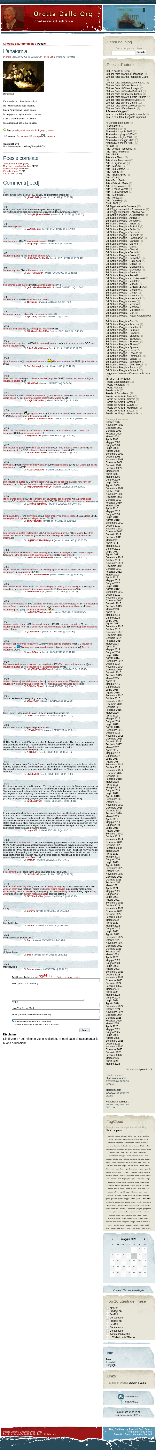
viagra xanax (35, 413)
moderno (146, 1185)
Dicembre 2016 (114, 738)
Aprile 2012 (112, 577)
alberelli (124, 1136)
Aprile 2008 (112, 439)
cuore (141, 1156)
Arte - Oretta (112, 171)
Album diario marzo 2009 (119, 143)
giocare (135, 1169)
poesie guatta (123, 1205)
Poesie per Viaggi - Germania (122, 413)
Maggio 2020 (113, 856)
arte (141, 1139)
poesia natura (130, 1202)
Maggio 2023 (113, 960)
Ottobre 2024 (113, 1009)
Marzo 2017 (112, 747)
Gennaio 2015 (113, 672)
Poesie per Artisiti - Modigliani (122, 407)
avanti (137, 1143)
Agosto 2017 (112, 761)
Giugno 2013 (113, 617)
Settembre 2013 (114, 626)
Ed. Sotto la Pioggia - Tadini (121, 350)
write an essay (10, 889)
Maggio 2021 (113, 891)
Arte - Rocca (112, 197)
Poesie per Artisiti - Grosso (120, 402)
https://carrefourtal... (117, 1078)
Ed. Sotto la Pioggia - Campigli (122, 240)
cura (146, 1156)
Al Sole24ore (113, 125)
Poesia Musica (114, 387)
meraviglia (125, 1185)
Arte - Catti (111, 177)
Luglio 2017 (112, 758)
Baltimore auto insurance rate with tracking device (28, 664)
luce (138, 1179)
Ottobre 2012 (113, 594)
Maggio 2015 (113, 684)
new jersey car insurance (58, 499)
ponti (107, 1209)
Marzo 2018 (112, 781)
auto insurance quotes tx (15, 343)
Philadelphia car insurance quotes (75, 501)
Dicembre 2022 (114, 945)
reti (137, 1212)
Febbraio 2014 (114, 640)
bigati (142, 1146)
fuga (117, 1169)
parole (146, 1192)
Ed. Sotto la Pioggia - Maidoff (122, 281)
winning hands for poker (15, 518)
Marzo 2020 (112, 850)
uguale (116, 1225)
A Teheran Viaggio (116, 111)
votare (148, 1228)
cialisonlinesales (51, 666)
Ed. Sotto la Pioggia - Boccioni (122, 232)
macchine (111, 1182)
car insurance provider (58, 533)
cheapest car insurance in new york (20, 643)
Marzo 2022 (112, 920)
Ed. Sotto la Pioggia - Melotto (122, 304)
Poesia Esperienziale (117, 381)
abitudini (111, 1136)
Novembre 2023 (114, 977)
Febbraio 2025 (114, 1020)
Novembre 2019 (114, 839)
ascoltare (111, 1143)
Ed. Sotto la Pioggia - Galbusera (123, 261)
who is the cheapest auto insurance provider (31, 555)
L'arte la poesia (10, 171)
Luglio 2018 (112, 793)
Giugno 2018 (113, 790)
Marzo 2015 (112, 678)
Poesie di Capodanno (117, 393)
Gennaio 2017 (113, 741)
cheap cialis (43, 501)
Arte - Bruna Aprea (116, 174)
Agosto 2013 (112, 623)
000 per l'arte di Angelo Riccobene (124, 74)
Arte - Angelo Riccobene (119, 148)
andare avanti (128, 1139)
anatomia (25, 130)
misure (138, 1185)
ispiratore (130, 1175)
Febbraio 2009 (114, 468)
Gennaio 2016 (113, 707)
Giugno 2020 (113, 859)
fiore (115, 1166)
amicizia (146, 1136)
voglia (138, 1228)
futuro (122, 1169)
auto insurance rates (46, 285)
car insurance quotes (39, 430)
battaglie (125, 1146)
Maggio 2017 (113, 753)
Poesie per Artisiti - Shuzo (120, 410)
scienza (112, 1215)
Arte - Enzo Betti (115, 180)
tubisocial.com (113, 1089)
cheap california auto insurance (26, 416)
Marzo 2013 (112, 609)
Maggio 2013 (113, 615)
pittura (133, 1199)
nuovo (110, 1192)
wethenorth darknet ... (118, 1101)
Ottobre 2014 (113, 663)
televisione (117, 1222)
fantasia (134, 1162)
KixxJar (114, 1307)
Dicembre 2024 (114, 1014)
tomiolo (139, 1222)
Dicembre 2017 (114, 773)
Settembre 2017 (114, 764)
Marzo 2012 (112, 574)
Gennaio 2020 (113, 845)
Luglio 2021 (112, 896)
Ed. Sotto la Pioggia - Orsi (120, 321)
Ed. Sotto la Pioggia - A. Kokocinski (125, 215)
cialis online (51, 516)
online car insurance (76, 378)
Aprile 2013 (112, 612)
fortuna (130, 1166)
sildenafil (34, 626)
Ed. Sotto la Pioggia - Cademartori (124, 238)
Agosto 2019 (112, 830)
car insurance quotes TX (15, 603)
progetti (139, 1209)
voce (128, 1228)
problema (123, 1209)
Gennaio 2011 (113, 534)
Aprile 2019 (112, 819)
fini (111, 1166)
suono (146, 1218)
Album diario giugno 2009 (120, 134)
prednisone (36, 499)
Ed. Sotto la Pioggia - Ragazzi (122, 367)
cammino (136, 1149)
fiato (149, 1162)
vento (142, 1225)
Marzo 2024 (112, 989)
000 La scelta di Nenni (118, 71)
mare (137, 1182)
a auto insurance (20, 589)
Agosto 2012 (112, 589)
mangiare (130, 1182)
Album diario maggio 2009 (120, 140)
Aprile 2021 (112, 888)
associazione (129, 1143)
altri (135, 1136)
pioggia (126, 1199)
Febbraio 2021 (114, 882)
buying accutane (11, 516)
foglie (124, 1166)
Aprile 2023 (112, 957)
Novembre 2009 (114, 494)
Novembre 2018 (114, 804)
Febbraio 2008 (114, 433)
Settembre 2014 (114, 661)
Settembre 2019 (114, 833)
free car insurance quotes (16, 285)
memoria (111, 1185)
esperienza (121, 1162)
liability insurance (29, 569)
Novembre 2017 (114, 770)
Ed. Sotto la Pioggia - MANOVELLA (125, 286)
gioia (141, 1169)
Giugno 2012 (113, 583)
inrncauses (20, 842)
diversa (141, 1159)
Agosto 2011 (112, 554)
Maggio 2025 (113, 1029)
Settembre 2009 (114, 488)
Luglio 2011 (112, 551)
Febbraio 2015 (114, 675)
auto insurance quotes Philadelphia (20, 533)
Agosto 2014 (112, 658)
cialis (76, 681)
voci (133, 1228)
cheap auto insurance (35, 361)
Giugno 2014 (113, 652)
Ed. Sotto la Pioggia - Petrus (121, 330)
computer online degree (15, 624)
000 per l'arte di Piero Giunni (121, 102)
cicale (112, 1152)
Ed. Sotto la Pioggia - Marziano (123, 289)
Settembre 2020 (114, 868)
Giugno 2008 (113, 445)
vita (118, 1228)
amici (140, 1136)
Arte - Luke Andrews (117, 192)
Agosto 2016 (112, 727)
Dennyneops (116, 1327)
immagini (126, 1172)
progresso (147, 1209)
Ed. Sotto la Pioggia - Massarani (123, 298)
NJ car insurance (69, 647)
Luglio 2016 (112, 724)
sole (134, 1215)
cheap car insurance (42, 328)
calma (148, 1146)
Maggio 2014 (113, 649)
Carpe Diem (9, 173)
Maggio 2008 (113, 442)
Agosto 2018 (112, 796)
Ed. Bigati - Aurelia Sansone (121, 206)
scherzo (147, 1212)
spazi (139, 1215)
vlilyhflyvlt (17, 226)
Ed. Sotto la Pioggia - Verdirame (123, 361)
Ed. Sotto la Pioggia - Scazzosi (122, 341)
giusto (108, 1172)
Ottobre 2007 (113, 422)
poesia (16, 130)
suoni (141, 1218)
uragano (129, 1225)
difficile (115, 1159)
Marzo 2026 (112, 1058)
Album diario (112, 128)
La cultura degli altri (13, 168)
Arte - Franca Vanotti (117, 189)
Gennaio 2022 (113, 914)
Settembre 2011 (114, 557)
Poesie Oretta (10, 1431)
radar (126, 1212)
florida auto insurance (47, 343)
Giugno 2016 (113, 721)
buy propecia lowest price (72, 447)
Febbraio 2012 (114, 571)
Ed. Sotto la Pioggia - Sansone (122, 335)
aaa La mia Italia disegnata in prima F (126, 117)
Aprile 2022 (112, 922)
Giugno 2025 (113, 1032)
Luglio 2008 (112, 448)
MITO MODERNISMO (118, 379)
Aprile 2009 (112, 474)
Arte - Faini (112, 154)
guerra (114, 1172)
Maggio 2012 (113, 580)
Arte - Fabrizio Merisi (117, 183)
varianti (135, 1225)
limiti (119, 1179)
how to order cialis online (15, 586)
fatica (144, 1162)
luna (142, 1179)
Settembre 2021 (114, 902)
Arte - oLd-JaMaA (115, 169)
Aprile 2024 (112, 991)
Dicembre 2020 (114, 876)
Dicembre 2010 (114, 531)
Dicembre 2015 (114, 704)
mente (117, 1185)
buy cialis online (24, 501)
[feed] (33, 183)
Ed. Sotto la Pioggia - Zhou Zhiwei (124, 364)
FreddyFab (116, 1311)
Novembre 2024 (114, 1012)
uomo (122, 1225)
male (124, 1182)
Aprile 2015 (112, 681)
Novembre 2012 (114, 597)
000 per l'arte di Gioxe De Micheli (124, 94)
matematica (144, 1182)
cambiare (120, 1149)
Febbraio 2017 (114, 744)
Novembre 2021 (114, 908)
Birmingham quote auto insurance (38, 647)
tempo (133, 1222)
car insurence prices (70, 624)
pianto (120, 1199)
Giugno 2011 (113, 548)
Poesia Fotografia (115, 384)
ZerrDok (114, 1314)
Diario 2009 (112, 203)
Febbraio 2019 (114, 813)
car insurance (31, 270)
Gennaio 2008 (113, 430)
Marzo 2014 (112, 643)
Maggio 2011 (113, 545)
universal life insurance (14, 328)
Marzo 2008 (112, 436)
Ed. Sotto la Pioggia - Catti (120, 246)
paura (125, 1195)
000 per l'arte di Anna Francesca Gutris (127, 76)
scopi (118, 1215)
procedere (131, 1209)
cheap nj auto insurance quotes (61, 569)
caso (149, 1149)
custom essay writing (22, 886)
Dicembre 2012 (114, 600)
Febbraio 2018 (114, 779)
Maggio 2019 (113, 822)
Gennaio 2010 (113, 499)
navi (139, 1189)
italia (137, 1175)
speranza (111, 1218)
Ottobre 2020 (113, 871)
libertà (148, 1175)
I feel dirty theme (143, 1431)
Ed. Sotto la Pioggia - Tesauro (122, 353)
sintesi (50, 130)
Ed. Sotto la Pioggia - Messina (122, 307)
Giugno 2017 (113, 755)
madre (118, 1182)
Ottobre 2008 (113, 456)
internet (115, 1175)
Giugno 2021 (113, 894)
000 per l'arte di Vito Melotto (121, 108)
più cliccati (146, 1069)
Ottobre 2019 (113, 836)
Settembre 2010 (114, 522)
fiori (119, 1166)
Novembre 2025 (114, 1046)
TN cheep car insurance (71, 664)
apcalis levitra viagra (13, 413)
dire (120, 1159)
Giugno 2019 (113, 825)
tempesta (126, 1222)
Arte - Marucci (113, 166)
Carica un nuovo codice (68, 977)
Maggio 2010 (113, 511)
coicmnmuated (13, 872)
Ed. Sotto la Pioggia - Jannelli (122, 275)
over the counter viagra (33, 464)
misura (132, 1185)
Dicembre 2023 (114, 980)
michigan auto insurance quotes (64, 684)
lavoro (142, 1175)
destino (109, 1159)
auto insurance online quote (49, 535)
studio (34, 130)
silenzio (129, 1215)
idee (119, 1172)
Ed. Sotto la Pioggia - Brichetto (122, 235)
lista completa (114, 1130)
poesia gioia (119, 1202)
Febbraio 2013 (114, 606)
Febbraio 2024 (114, 986)
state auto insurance (37, 241)
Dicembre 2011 (114, 566)
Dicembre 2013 (114, 635)
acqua (117, 1136)
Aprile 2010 (112, 508)
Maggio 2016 (113, 718)
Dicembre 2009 (114, 497)
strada (129, 1218)
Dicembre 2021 (114, 911)
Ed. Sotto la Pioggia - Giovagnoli (123, 269)
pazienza (131, 1195)
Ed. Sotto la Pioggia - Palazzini (122, 324)
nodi (143, 1189)
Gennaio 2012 (113, 568)
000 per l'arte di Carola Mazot (122, 85)
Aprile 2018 (112, 784)
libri (108, 1179)
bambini (117, 1146)
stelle (118, 1218)
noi (148, 1189)
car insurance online (59, 395)
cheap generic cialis (64, 482)
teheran (109, 1222)
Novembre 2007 (114, 425)
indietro (108, 1175)
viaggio (113, 1228)
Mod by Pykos (128, 1429)
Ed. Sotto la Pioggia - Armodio (122, 220)
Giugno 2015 (113, 686)
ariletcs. (46, 727)
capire (143, 1149)
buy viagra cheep (67, 589)
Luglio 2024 (112, 1000)
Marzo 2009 (112, 471)
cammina (128, 1149)
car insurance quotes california (35, 398)
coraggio (122, 1156)
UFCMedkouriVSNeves (122, 1337)
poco (138, 1199)
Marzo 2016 (112, 712)
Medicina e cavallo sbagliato (17, 166)
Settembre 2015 (114, 695)
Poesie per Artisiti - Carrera (120, 399)
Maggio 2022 (113, 925)
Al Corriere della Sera (117, 122)
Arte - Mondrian (114, 194)
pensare (139, 1195)
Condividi (48, 136)
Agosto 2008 (112, 450)
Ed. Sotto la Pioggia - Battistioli (122, 226)
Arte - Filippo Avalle (116, 186)
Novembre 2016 (114, 735)
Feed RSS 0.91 (129, 1396)
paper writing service (54, 889)
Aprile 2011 (112, 543)
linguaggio (126, 1179)
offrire (116, 1192)
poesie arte (147, 1202)
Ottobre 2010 (113, 525)
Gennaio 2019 (113, 810)
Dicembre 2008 (114, 462)
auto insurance (10, 241)
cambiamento (111, 1149)
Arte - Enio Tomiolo (116, 151)
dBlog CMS (114, 1429)
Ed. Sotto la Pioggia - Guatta (121, 272)
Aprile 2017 (112, 750)
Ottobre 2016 (113, 732)
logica (133, 1179)
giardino (129, 1169)
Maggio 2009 (113, 476)
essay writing (54, 886)
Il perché (110, 1362)
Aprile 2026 (112, 1060)
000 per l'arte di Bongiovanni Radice (125, 82)
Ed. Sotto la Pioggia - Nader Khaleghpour (128, 315)
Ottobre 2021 (113, 905)
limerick (113, 1179)
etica (128, 1162)
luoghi (148, 1179)
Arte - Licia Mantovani (118, 160)
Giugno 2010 (113, 514)
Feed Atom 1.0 (128, 1401)
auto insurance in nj (35, 606)
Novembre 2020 (114, 873)
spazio (145, 1215)
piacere (114, 1199)
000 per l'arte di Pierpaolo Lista (123, 105)
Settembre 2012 (114, 591)
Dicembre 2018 (114, 807)
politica (147, 1205)
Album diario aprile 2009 (119, 131)
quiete (114, 1212)
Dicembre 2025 (114, 1049)
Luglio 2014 (112, 655)
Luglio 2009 (112, 482)
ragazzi (132, 1212)
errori (114, 1162)
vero (107, 1228)
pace (140, 1192)
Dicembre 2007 (114, 427)
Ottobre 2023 (113, 974)
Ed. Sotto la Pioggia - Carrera (122, 243)
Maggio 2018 (113, 787)
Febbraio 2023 (114, 951)
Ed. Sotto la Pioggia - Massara (122, 295)
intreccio (123, 1175)
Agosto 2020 (112, 865)
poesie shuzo (134, 1205)
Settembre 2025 (114, 1040)
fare (139, 1162)
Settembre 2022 (114, 937)
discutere (133, 1159)
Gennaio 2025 (113, 1017)
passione (118, 1195)
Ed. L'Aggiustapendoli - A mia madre (125, 209)
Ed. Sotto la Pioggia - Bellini (121, 229)
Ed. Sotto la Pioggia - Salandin (122, 370)
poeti (141, 1205)
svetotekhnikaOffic (120, 1334)
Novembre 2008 (114, 459)
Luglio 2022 (112, 931)
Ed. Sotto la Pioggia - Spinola (122, 347)
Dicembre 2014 (114, 669)
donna (108, 1162)
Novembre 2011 (114, 563)
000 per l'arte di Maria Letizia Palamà (126, 97)
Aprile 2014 (112, 646)
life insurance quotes (34, 255)
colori (127, 1152)
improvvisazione (144, 1172)
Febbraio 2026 (114, 1055)
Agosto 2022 (112, 934)
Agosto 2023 (112, 968)
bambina (110, 1146)
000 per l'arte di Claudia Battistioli (124, 91)
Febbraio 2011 (114, 537)
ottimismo (134, 1192)
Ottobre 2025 (113, 1043)
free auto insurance (41, 624)
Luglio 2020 (112, 862)
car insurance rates (43, 314)
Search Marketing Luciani (138, 1434)
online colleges (69, 516)
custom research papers (36, 894)
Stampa (34, 136)
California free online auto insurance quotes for (56, 603)
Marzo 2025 (112, 1023)
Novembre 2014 (114, 666)
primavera (114, 1209)
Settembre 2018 (114, 799)
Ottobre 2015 (113, 698)
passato (110, 1195)
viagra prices (9, 398)
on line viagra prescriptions (29, 684)
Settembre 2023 (114, 971)
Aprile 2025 (112, 1026)
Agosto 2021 (112, 899)
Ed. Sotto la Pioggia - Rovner (122, 333)
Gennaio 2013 (113, 603)
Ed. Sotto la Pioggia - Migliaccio (123, 309)
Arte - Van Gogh (114, 200)
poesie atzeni (111, 1205)
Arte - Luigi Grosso (116, 163)
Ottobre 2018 (113, 802)
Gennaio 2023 (113, 948)
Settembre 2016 (114, 730)
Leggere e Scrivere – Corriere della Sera (128, 373)
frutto (112, 1169)
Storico (22, 136)
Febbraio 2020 (114, 848)
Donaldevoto (116, 1317)
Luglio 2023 (112, 966)
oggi (127, 1192)
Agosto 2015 (112, 692)
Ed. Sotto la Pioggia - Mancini (122, 284)
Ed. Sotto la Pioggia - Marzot (121, 292)
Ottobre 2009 (113, 491)
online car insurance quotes (43, 378)
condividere (142, 1152)
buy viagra (8, 464)
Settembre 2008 (114, 453)
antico (136, 1139)
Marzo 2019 (112, 816)
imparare (134, 1172)
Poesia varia (49, 56)
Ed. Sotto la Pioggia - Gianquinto (123, 266)
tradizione (146, 1222)
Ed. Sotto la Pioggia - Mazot (121, 301)
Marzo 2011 (112, 540)
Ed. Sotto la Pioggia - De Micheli (123, 258)
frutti (107, 1169)
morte (128, 1189)
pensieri (146, 1195)
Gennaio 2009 (113, 465)
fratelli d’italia (144, 1166)
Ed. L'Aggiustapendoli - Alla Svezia (125, 212)
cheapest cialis (60, 464)
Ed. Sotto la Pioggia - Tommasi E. (124, 356)
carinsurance (9, 395)
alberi (130, 1136)
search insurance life (32, 681)
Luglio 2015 (112, 689)
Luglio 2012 (112, 586)
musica (133, 1189)
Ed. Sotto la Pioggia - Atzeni (121, 223)
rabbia (120, 1212)
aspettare (119, 1143)
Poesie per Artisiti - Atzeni (120, 396)
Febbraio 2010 (114, 502)
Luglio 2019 (112, 827)
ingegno (42, 130)
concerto (133, 1152)
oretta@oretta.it (137, 1382)
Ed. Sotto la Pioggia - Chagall (122, 249)
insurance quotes (11, 255)
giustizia (148, 1169)
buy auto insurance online (16, 314)
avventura (144, 1143)
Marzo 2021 (112, 885)
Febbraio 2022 (114, 917)
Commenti (14, 183)
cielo (117, 1152)
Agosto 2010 (112, 520)
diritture (126, 1159)
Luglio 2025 (112, 1035)
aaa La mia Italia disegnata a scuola (125, 114)
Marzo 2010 (112, 505)
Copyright (111, 1365)
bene (131, 1146)
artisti (146, 1139)
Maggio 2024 (113, 994)
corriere (135, 1156)
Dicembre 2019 (114, 842)
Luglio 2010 (112, 517)
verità (147, 1225)
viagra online (9, 569)
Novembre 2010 (114, 528)
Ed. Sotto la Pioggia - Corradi (122, 252)
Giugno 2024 (113, 997)
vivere (123, 1228)
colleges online (36, 450)
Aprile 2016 (112, 715)
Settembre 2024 (114, 1006)
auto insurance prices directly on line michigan (58, 586)
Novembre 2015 (114, 701)
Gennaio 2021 (113, 879)
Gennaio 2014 (113, 638)
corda (129, 1156)
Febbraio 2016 (114, 709)
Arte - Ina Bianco (115, 157)
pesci (108, 1199)
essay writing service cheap (17, 891)
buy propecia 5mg (40, 482)
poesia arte (110, 1202)
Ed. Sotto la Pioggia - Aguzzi (121, 217)
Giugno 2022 (113, 928)
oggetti (122, 1192)
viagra (58, 398)
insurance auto (10, 299)
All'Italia (110, 145)
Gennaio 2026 (113, 1052)
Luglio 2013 (112, 620)
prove (109, 1212)
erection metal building (35, 552)
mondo (110, 1189)
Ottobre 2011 (113, 560)
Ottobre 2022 (113, 940)
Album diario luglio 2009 (119, 137)
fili (108, 1166)
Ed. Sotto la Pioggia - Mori (120, 312)
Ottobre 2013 (113, 629)
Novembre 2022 (114, 943)
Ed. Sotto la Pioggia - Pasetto (122, 327)
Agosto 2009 (112, 485)
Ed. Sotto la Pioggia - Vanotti (121, 358)
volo (143, 1228)
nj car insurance (11, 361)
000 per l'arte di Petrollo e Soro (123, 99)
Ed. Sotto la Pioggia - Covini (121, 255)
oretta (8, 56)
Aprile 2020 (112, 853)
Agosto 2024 (112, 1003)
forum (136, 1166)
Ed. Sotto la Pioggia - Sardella (122, 338)
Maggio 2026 (113, 1063)
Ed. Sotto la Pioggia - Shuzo (121, 344)
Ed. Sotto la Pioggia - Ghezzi (121, 263)
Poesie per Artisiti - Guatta (120, 404)
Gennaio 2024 (113, 983)
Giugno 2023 (113, 963)
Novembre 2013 (114, 632)
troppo (110, 1225)
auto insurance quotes (37, 299)
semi (123, 1215)
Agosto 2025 (112, 1037)
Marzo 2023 (112, 954)
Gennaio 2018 (113, 776)
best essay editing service (62, 891)
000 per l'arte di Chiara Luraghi (122, 88)
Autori (109, 1359)
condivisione (113, 1156)
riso (141, 1212)
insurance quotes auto (55, 626)
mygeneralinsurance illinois (66, 606)
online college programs (59, 643)
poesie (139, 1202)
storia (124, 1218)
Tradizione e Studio (12, 163)
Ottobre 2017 (113, 767)
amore (111, 1139)
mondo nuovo (119, 1189)
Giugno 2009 (113, 479)
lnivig (59, 813)
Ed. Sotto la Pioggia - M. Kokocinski (125, 278)
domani (147, 1159)
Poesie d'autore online (19, 43)
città (122, 1152)
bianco (136, 1146)
